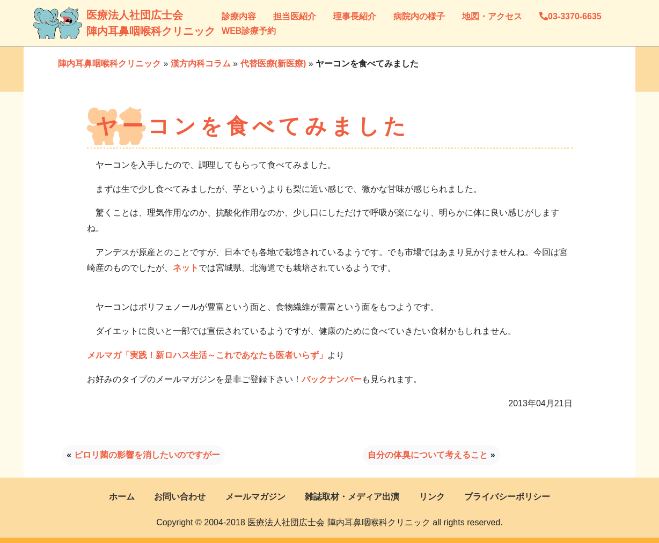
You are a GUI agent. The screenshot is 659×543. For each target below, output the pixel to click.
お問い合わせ (180, 496)
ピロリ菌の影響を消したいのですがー (147, 454)
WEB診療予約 (249, 30)
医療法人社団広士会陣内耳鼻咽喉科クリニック (97, 23)
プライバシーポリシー (507, 496)
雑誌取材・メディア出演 (352, 496)
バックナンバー (332, 379)
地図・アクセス (492, 16)
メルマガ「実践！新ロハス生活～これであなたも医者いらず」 (207, 355)
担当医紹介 (294, 16)
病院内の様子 (419, 16)
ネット (186, 267)
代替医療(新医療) (273, 63)
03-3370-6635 (570, 16)
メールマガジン (255, 496)
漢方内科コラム (201, 63)
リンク (432, 496)
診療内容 (239, 16)
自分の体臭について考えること (428, 454)
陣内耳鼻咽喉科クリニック (109, 63)
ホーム (122, 496)
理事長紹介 (354, 16)
